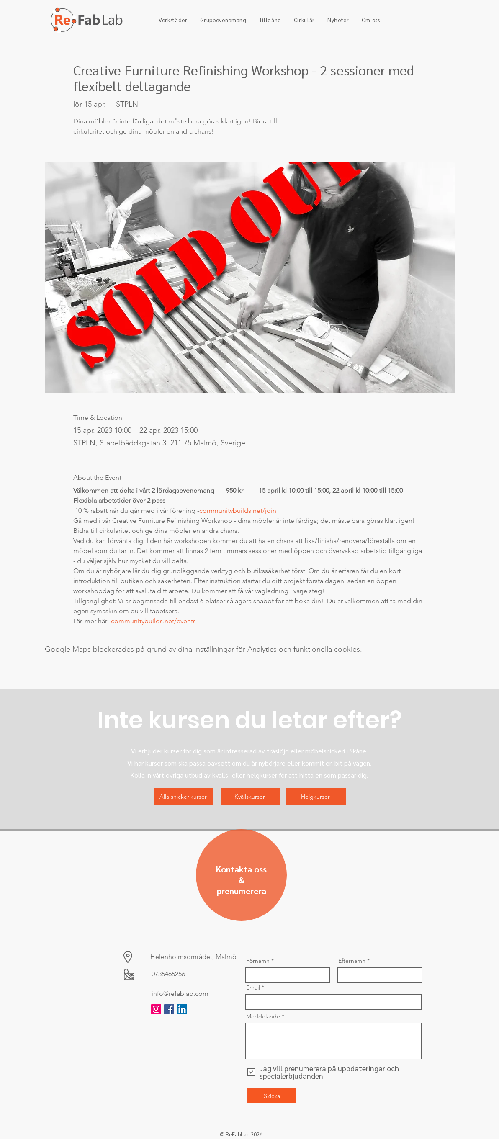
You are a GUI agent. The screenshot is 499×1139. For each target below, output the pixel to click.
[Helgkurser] (316, 796)
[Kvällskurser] (250, 796)
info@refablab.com (180, 994)
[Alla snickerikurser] (183, 796)
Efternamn (351, 961)
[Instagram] (156, 1009)
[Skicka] (271, 1095)
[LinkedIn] (182, 1009)
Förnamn (258, 961)
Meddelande (263, 1016)
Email (253, 987)
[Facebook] (169, 1009)
